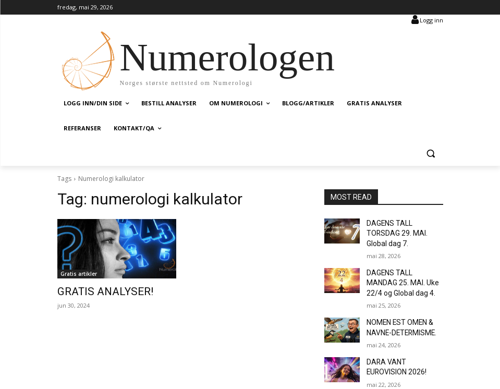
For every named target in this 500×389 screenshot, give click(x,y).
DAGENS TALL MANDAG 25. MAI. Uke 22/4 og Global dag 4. (400, 268)
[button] (431, 153)
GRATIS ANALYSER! (94, 291)
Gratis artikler (78, 273)
